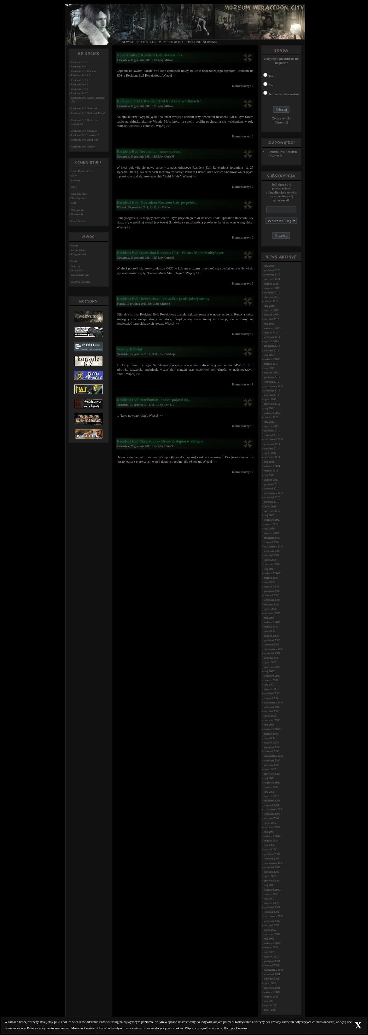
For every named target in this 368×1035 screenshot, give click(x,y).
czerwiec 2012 (272, 403)
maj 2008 (269, 617)
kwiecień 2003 (272, 889)
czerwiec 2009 (272, 564)
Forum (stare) (78, 250)
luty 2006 (269, 738)
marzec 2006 (271, 733)
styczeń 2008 (271, 635)
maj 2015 (269, 323)
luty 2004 (269, 845)
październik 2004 (273, 809)
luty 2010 (269, 528)
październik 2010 (273, 492)
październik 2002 (273, 916)
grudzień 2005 (272, 747)
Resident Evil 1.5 (81, 75)
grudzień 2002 (272, 907)
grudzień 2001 (272, 961)
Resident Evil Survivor (84, 130)
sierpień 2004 (271, 818)
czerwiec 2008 (272, 613)
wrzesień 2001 (272, 974)
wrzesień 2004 (272, 813)
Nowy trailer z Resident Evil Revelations (149, 55)
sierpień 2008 (271, 604)
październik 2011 (273, 439)
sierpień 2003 (271, 871)
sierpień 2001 (271, 978)
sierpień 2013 (271, 350)
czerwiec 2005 (272, 773)
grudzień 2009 (272, 537)
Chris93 (169, 156)
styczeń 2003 (271, 903)
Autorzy (75, 266)
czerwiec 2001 (272, 987)
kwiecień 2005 (272, 782)
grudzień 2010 (272, 484)
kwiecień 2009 (272, 573)
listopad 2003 (271, 858)
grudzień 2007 (272, 640)
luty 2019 (269, 305)
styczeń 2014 (271, 341)
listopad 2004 (271, 805)
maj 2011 (269, 461)
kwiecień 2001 (272, 992)
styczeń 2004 (271, 849)
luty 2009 (269, 582)
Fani (73, 202)
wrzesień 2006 (272, 706)
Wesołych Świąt (129, 349)
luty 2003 (269, 898)
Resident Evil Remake (83, 70)
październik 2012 (273, 386)
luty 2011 (269, 475)
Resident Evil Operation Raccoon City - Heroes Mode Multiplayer (170, 253)
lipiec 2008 (270, 608)
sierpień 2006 (271, 711)
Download (77, 214)
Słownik (210, 42)
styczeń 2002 (271, 956)
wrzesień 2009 (272, 550)
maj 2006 (269, 724)
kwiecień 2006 (272, 729)
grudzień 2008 (272, 591)
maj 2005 (269, 778)
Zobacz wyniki (281, 118)
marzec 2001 (271, 996)
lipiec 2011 (270, 452)
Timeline (193, 42)
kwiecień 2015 (272, 328)
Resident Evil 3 (80, 84)
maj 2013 (269, 354)
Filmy (74, 186)
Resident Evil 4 (80, 88)
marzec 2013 (271, 363)
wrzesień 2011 (272, 444)
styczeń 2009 (271, 586)
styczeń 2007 (271, 689)
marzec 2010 (271, 524)
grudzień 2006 (272, 693)
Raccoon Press (79, 193)
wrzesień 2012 (272, 390)
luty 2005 (269, 791)
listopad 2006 (271, 698)
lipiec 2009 (270, 559)
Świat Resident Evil (82, 171)
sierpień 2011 (271, 448)
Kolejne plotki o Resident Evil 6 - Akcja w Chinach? (159, 101)
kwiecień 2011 (272, 466)
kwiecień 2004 (272, 836)
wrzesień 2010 (272, 497)
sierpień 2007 (271, 657)
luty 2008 (269, 631)
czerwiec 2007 (272, 666)
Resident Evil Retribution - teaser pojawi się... (154, 400)
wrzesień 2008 (272, 599)
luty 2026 (269, 265)
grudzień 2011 (272, 430)
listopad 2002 (271, 911)
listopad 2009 (271, 542)
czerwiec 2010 (272, 510)
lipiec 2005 (270, 769)
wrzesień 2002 (272, 920)
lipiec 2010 (270, 506)
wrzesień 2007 (272, 653)
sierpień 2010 (271, 501)
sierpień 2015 (271, 319)
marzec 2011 (271, 470)
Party (74, 175)
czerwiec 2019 (272, 296)
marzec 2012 (271, 417)
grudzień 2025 (272, 270)
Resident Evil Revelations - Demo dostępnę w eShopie (160, 441)
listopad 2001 (271, 965)
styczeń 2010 (271, 533)
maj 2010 (269, 515)
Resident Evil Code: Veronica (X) (88, 99)
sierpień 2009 (271, 555)
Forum (155, 42)
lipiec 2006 (270, 715)
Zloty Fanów (78, 221)
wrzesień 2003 (272, 867)
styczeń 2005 (271, 796)
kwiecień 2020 (272, 288)
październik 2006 (273, 702)
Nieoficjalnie (78, 198)
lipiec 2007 (270, 662)
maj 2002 (269, 938)
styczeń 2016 (271, 314)
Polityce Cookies (235, 1028)
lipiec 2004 (270, 822)
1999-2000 (270, 1009)
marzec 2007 (271, 680)
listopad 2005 (271, 751)
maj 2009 (269, 568)
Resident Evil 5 (80, 93)
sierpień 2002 (271, 925)
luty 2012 (269, 421)
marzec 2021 (271, 283)
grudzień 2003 (272, 854)
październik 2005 (273, 755)
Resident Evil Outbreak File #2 (88, 113)
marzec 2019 (271, 301)
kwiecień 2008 (272, 622)
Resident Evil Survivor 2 (85, 135)
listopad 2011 (271, 435)
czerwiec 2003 (272, 880)
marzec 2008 (271, 626)
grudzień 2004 (272, 800)
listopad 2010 (271, 488)
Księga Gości (78, 254)
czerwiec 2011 (272, 457)
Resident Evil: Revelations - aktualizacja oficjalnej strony (163, 299)
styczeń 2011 (271, 479)
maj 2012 (269, 408)
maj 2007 (269, 671)
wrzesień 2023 (272, 274)
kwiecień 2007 (272, 675)
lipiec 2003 (270, 876)
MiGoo (168, 60)
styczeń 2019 (271, 310)
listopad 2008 (271, 595)
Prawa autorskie (80, 274)
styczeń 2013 (271, 372)
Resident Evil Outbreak (84, 108)
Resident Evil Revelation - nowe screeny (149, 151)
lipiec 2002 (270, 929)
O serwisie (77, 270)
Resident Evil (78, 66)
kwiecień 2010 (272, 519)
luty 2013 (269, 368)
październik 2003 (273, 862)
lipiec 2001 (270, 983)
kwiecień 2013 (272, 359)
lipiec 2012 (270, 399)
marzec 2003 (271, 894)
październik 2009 (273, 546)
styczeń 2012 (271, 426)
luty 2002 (269, 952)
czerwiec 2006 (272, 720)
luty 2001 (269, 1001)
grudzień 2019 (272, 292)
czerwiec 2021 (272, 278)
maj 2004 (269, 831)
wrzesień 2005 (272, 760)
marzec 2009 (271, 577)
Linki (74, 261)
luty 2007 (269, 684)
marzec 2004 (271, 840)
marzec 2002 (271, 947)
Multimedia (174, 42)
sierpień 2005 (271, 764)
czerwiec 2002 (272, 934)
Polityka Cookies (81, 281)
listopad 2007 (271, 644)
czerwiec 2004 (272, 827)
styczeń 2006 (271, 742)
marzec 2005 (271, 787)
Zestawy (76, 180)
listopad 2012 (271, 381)
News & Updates (135, 42)
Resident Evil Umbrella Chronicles (84, 122)
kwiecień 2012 (272, 412)
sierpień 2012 (271, 394)
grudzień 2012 (272, 377)
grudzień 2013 (272, 345)
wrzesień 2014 (272, 336)
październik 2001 (273, 969)
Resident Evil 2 (80, 80)
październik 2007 (273, 648)
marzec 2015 (271, 332)
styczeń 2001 (271, 1005)
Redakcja (170, 354)
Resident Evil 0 (80, 62)
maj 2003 (269, 885)
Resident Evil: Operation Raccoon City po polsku (156, 202)
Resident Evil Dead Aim (85, 139)
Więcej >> (169, 75)
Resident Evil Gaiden (83, 146)
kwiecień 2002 (272, 943)
